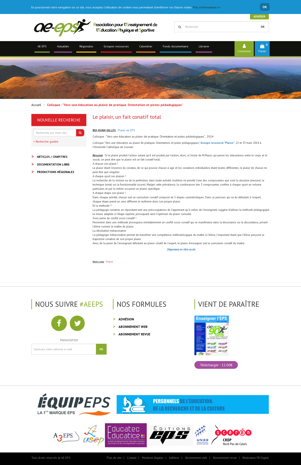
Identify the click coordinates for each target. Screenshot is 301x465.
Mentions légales (152, 458)
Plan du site (114, 458)
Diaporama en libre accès (181, 249)
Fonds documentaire (175, 46)
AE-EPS (42, 46)
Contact (131, 458)
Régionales (86, 46)
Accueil (36, 105)
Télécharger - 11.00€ (216, 365)
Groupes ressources (116, 46)
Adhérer (259, 16)
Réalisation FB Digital (255, 458)
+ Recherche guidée (45, 141)
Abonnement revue (134, 334)
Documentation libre (53, 164)
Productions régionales (55, 172)
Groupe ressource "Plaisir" (217, 143)
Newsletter (69, 339)
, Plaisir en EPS (126, 130)
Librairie (204, 46)
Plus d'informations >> (207, 7)
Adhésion (126, 319)
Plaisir (109, 261)
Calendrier (145, 46)
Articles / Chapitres (52, 157)
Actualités (63, 46)
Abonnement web (133, 327)
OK (265, 7)
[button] (262, 48)
